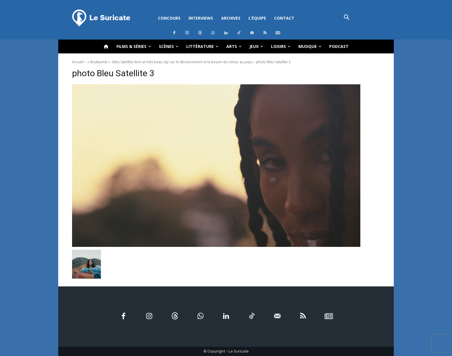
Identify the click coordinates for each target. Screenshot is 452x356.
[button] (346, 17)
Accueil (78, 61)
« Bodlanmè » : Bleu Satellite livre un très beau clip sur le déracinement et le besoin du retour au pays (169, 61)
